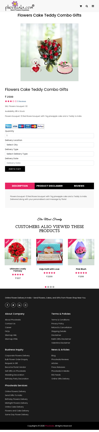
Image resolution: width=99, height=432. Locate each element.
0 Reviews (21, 101)
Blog (53, 358)
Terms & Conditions (60, 322)
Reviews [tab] (79, 186)
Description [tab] (20, 186)
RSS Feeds (56, 377)
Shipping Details (58, 333)
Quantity (9, 131)
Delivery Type (11, 149)
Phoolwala (49, 428)
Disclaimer (56, 337)
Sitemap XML (11, 337)
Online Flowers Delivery (15, 393)
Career (8, 330)
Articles (54, 365)
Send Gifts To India (13, 397)
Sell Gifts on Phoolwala (15, 373)
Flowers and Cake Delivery (17, 413)
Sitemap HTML (11, 341)
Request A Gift (11, 365)
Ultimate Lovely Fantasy (18, 270)
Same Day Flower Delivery (16, 417)
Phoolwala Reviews (60, 362)
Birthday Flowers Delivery (16, 401)
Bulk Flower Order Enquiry (16, 362)
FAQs (7, 333)
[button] (45, 289)
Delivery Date (11, 158)
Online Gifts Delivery (60, 381)
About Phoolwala (13, 322)
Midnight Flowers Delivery (16, 405)
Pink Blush (81, 269)
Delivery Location (13, 140)
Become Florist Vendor (15, 369)
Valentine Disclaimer (60, 345)
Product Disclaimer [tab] (49, 186)
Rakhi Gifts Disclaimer (61, 341)
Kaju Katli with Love (49, 269)
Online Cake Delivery (14, 409)
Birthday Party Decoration (17, 381)
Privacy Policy (57, 326)
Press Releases (58, 369)
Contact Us (10, 326)
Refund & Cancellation (61, 330)
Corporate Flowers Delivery (17, 358)
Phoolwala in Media (60, 373)
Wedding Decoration (14, 377)
